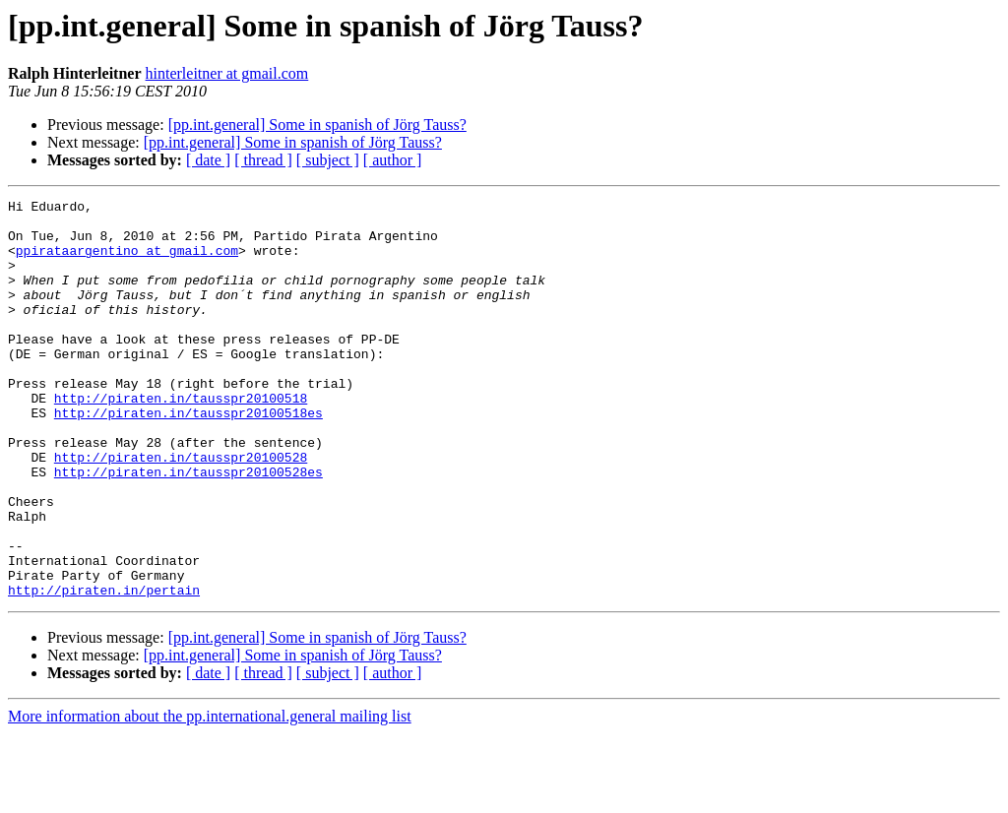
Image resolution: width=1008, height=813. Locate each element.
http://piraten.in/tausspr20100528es (188, 527)
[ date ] (208, 160)
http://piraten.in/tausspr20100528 (180, 510)
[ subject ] (327, 160)
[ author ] (392, 160)
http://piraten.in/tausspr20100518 (180, 439)
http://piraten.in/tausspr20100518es (188, 457)
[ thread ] (263, 160)
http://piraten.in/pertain (104, 669)
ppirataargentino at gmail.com (127, 262)
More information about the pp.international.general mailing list (209, 795)
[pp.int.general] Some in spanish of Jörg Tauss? (317, 124)
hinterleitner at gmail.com (227, 73)
